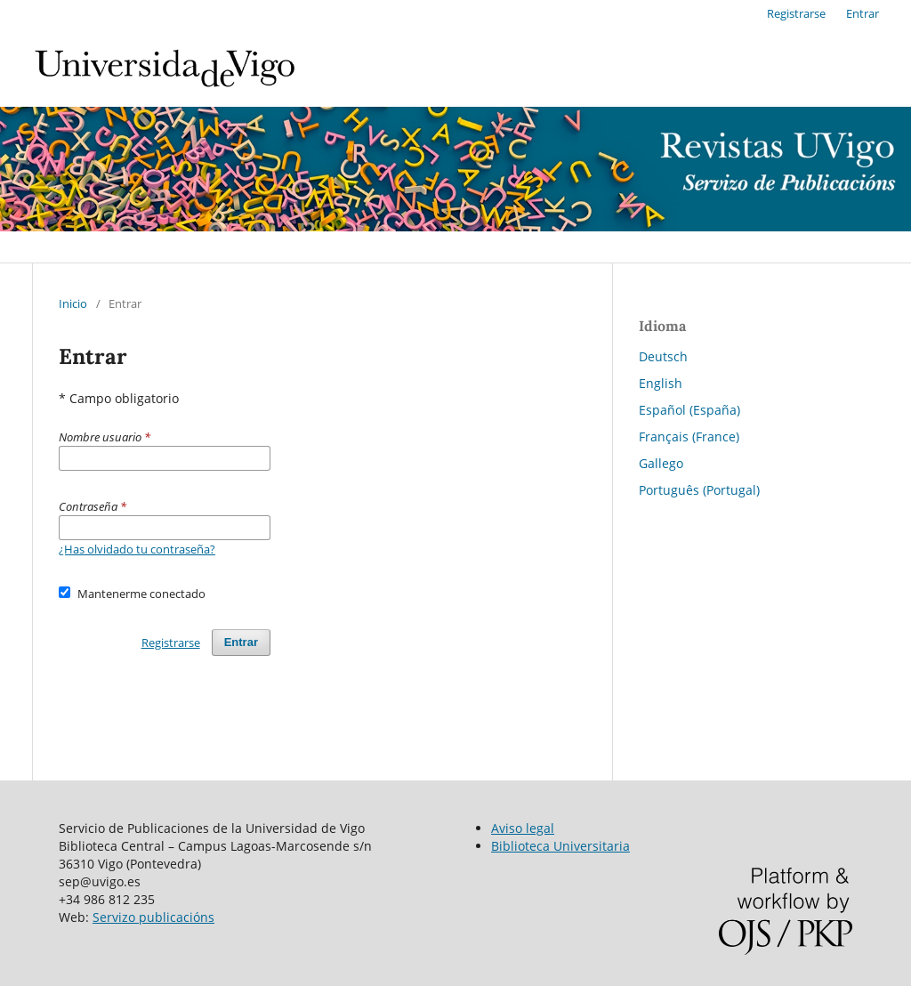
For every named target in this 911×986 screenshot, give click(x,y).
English (660, 383)
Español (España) (689, 409)
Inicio (73, 303)
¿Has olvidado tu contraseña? (137, 549)
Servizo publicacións (153, 917)
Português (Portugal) (699, 489)
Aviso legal (522, 828)
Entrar (862, 13)
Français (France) (689, 436)
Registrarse (796, 13)
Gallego (661, 463)
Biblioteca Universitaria (560, 845)
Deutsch (663, 356)
